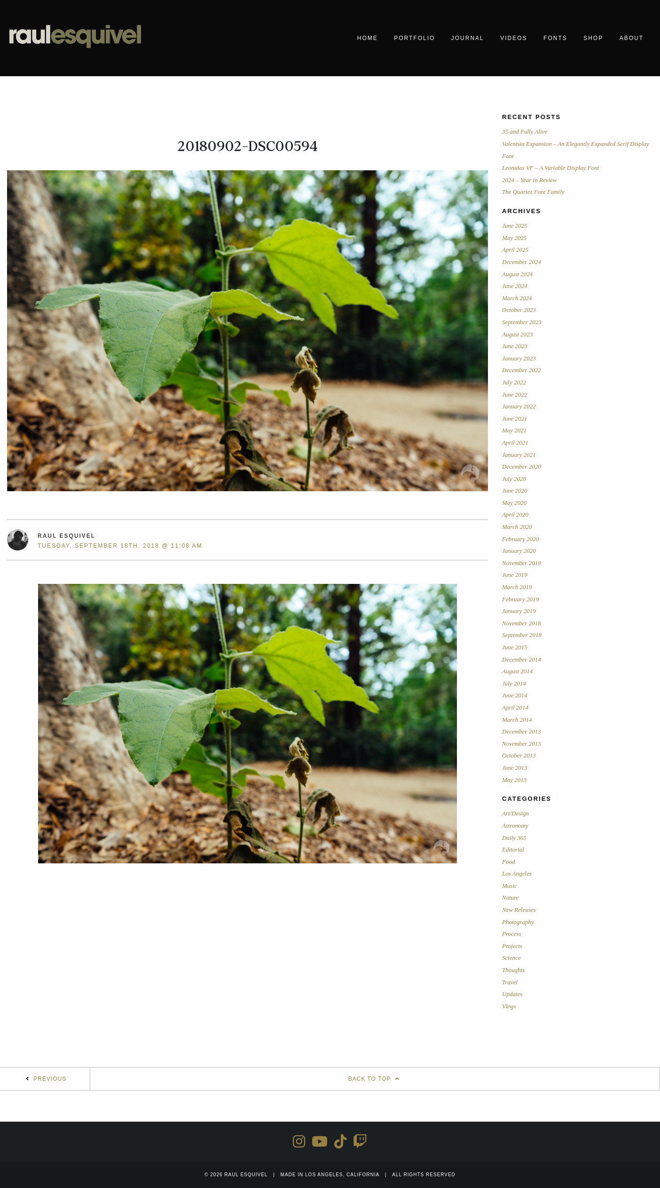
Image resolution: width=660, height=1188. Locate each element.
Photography (518, 921)
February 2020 (520, 538)
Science (511, 957)
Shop (593, 38)
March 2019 (517, 586)
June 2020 (514, 490)
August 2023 (517, 334)
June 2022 (514, 394)
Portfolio (414, 38)
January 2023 (519, 358)
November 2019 (521, 562)
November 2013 (521, 743)
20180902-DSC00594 (247, 146)
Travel (510, 982)
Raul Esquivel (66, 536)
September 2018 (522, 634)
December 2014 (521, 659)
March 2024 (517, 298)
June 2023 (514, 346)
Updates (512, 993)
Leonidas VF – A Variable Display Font (550, 167)
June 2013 (514, 767)
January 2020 (519, 550)
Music (509, 885)
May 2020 (514, 502)
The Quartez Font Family (533, 191)
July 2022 (514, 382)
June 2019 (514, 574)
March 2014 (517, 719)
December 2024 (521, 261)
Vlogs (509, 1006)
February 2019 (520, 599)
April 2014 (515, 707)
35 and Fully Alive (524, 131)
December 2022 (521, 370)
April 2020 (515, 514)
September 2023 (522, 322)
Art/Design (515, 813)
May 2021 (514, 430)
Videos (513, 38)
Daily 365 (514, 837)
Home (367, 38)
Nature (510, 897)
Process (511, 933)
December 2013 (521, 731)
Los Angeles (517, 873)
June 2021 (514, 418)
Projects (512, 945)
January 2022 (519, 406)
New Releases (519, 909)
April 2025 (515, 249)
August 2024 (517, 274)
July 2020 (514, 478)
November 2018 (521, 623)
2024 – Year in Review (529, 179)
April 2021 (515, 442)
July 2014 (514, 683)
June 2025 (514, 225)
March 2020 (517, 526)
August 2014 (517, 671)
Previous (49, 1079)
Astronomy (515, 825)
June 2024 (514, 285)
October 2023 (519, 309)
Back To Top (375, 1079)
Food (508, 861)
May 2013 (514, 779)
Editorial (513, 849)
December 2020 (521, 466)
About (632, 38)
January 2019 (519, 610)
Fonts (555, 38)
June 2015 (514, 647)
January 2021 (519, 454)
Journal (467, 38)
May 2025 (514, 237)
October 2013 (519, 755)
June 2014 (514, 695)
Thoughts (513, 969)
